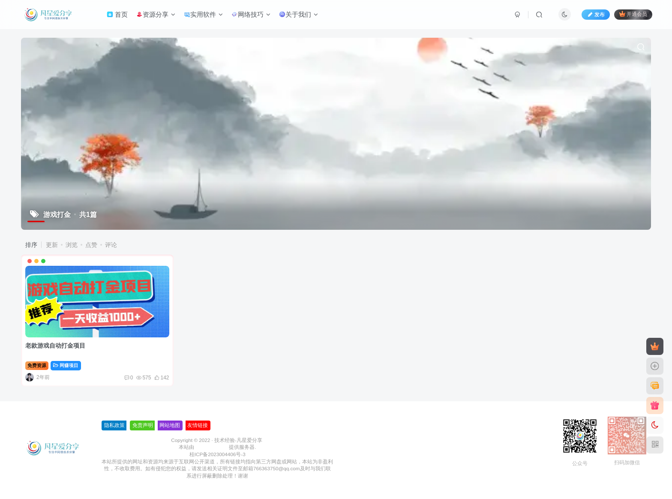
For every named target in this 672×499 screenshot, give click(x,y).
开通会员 (633, 14)
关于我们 (298, 14)
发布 (596, 15)
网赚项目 (65, 365)
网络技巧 (250, 14)
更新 (52, 244)
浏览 (72, 244)
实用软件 (203, 14)
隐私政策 (114, 425)
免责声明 (142, 425)
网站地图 (169, 425)
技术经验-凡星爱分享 (238, 440)
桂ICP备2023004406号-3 (217, 454)
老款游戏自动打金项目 (55, 345)
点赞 (91, 244)
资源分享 (155, 14)
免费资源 (36, 365)
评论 (111, 244)
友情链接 (197, 425)
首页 (117, 14)
